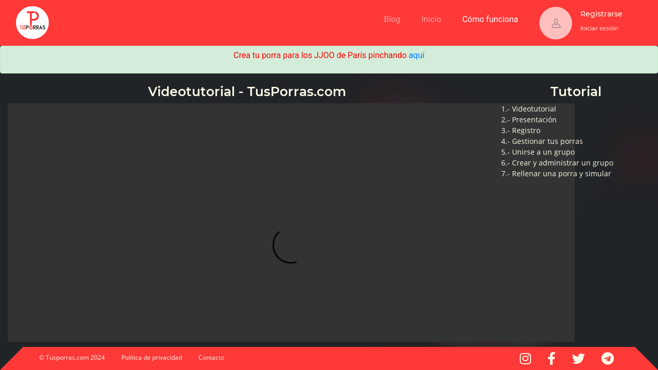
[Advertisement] (188, 15)
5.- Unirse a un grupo (538, 152)
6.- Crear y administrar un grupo (557, 163)
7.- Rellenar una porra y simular (556, 173)
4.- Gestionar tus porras (542, 141)
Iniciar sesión (599, 28)
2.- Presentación (529, 119)
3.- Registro (520, 130)
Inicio (433, 17)
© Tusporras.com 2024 (72, 357)
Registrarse (601, 13)
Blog (392, 19)
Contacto (211, 357)
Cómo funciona (492, 17)
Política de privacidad (151, 357)
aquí (417, 55)
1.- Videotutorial (528, 109)
